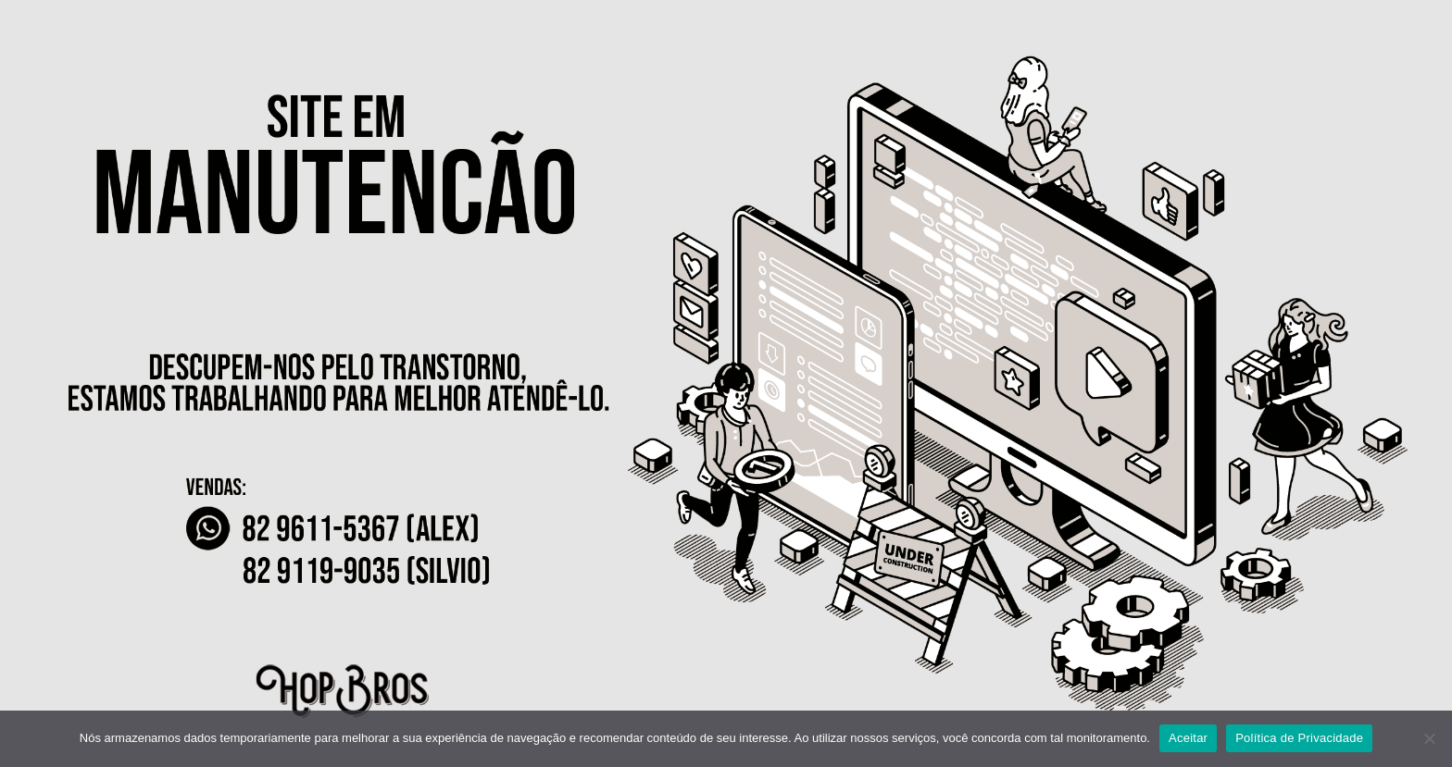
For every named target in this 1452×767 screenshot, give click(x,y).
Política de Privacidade (1299, 738)
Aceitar (1188, 738)
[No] (1429, 738)
